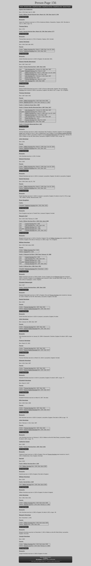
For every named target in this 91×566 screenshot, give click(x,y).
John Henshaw (29, 69)
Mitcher (26, 266)
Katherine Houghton (29, 51)
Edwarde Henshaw (30, 74)
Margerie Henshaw (30, 269)
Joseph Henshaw (29, 223)
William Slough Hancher (29, 14)
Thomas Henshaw (28, 66)
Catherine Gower (28, 105)
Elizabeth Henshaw (30, 71)
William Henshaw (28, 49)
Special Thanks (67, 6)
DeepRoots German (47, 6)
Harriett (26, 251)
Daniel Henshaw (29, 77)
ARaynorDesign (57, 561)
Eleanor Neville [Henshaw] (31, 107)
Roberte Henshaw (29, 227)
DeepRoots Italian (36, 6)
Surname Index (28, 6)
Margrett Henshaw (30, 228)
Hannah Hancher (27, 31)
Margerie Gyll (27, 102)
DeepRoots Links (57, 6)
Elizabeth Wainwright (30, 124)
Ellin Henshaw (28, 81)
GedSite (43, 561)
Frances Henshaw (29, 79)
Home (21, 6)
